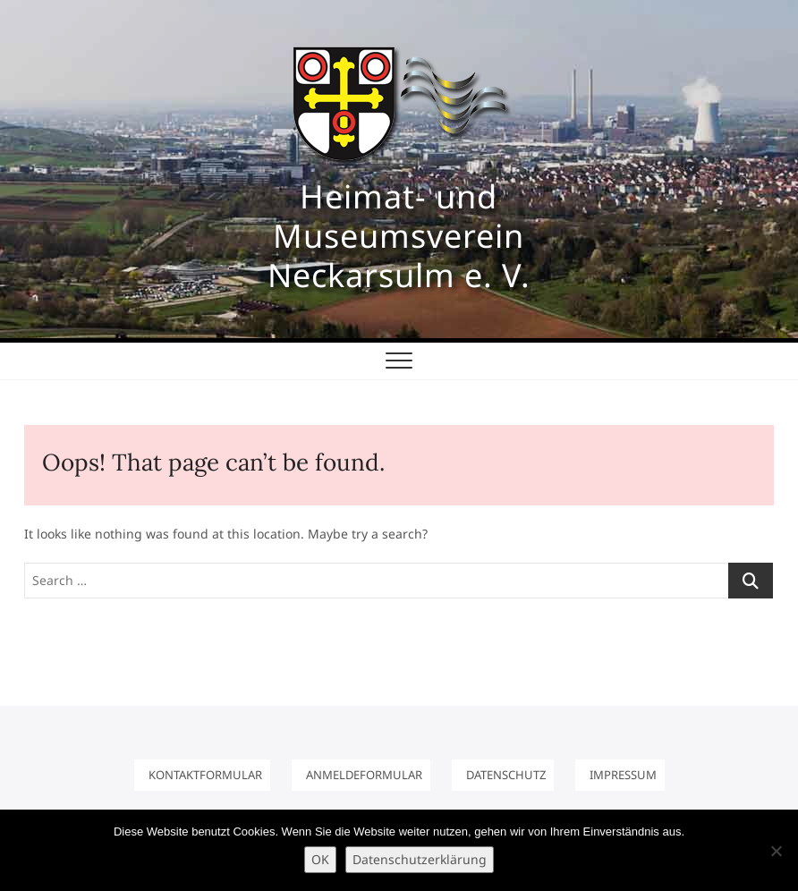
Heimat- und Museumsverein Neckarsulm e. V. (399, 236)
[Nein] (776, 851)
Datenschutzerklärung (419, 859)
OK (320, 859)
